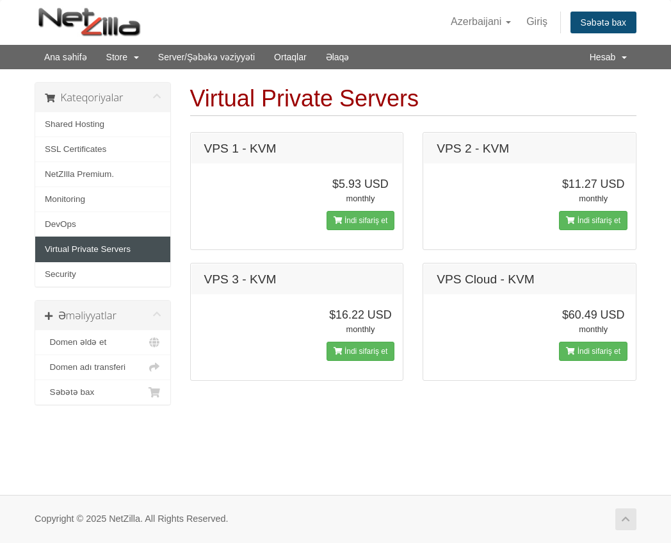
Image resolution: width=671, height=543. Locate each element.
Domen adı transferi (103, 367)
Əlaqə (338, 57)
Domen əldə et (103, 342)
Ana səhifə (65, 57)
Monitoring (65, 199)
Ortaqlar (290, 57)
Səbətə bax (603, 22)
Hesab (608, 57)
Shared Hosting (74, 124)
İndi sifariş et (361, 220)
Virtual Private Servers (88, 249)
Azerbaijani (481, 21)
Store (122, 57)
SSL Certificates (75, 149)
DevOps (60, 224)
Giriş (536, 21)
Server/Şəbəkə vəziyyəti (206, 57)
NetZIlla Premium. (79, 174)
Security (60, 274)
